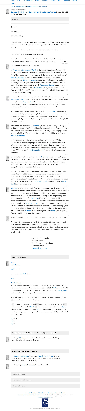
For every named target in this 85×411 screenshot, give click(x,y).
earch (13, 3)
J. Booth (40, 356)
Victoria (16, 70)
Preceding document (20, 6)
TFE (12, 278)
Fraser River (37, 87)
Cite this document (42, 6)
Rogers (16, 356)
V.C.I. (63, 307)
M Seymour (62, 290)
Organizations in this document (22, 380)
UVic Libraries (51, 392)
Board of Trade (48, 356)
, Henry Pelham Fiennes (41, 12)
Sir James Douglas (30, 80)
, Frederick (18, 12)
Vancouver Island (29, 70)
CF (12, 321)
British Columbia (18, 77)
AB (12, 269)
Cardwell (24, 365)
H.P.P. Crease (22, 338)
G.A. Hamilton (25, 356)
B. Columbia (57, 288)
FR (12, 319)
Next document (31, 6)
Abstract (16, 19)
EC (12, 324)
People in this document (20, 374)
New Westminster (18, 135)
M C (32, 307)
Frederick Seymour (39, 248)
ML (12, 6)
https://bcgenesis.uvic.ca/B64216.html (45, 397)
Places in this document (20, 386)
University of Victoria (60, 392)
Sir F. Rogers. (15, 265)
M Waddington (40, 181)
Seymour (14, 307)
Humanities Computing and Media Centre (35, 392)
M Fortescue (16, 283)
